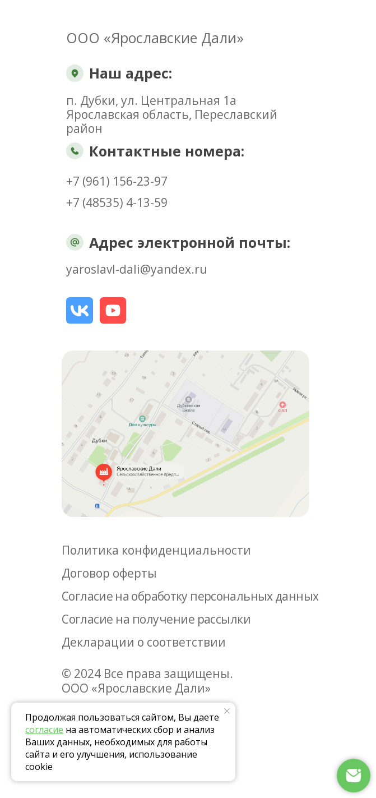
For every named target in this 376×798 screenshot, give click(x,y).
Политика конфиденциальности (156, 550)
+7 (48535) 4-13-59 (117, 202)
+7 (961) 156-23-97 (117, 181)
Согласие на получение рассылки (156, 619)
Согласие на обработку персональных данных (190, 596)
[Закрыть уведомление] (227, 711)
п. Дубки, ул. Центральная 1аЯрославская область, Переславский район (171, 114)
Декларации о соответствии (144, 642)
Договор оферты (109, 573)
